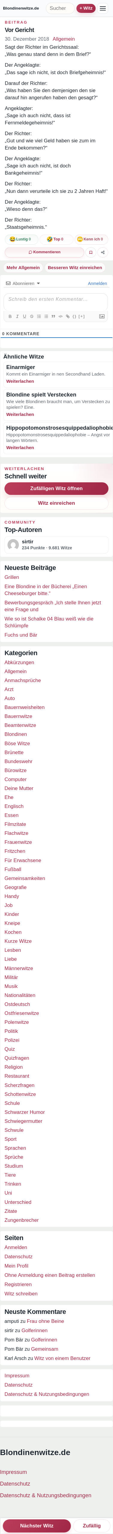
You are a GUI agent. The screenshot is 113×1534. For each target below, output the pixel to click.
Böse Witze (17, 743)
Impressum (16, 1376)
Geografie (15, 887)
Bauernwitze (18, 716)
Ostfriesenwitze (21, 1013)
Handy (11, 896)
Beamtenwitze (20, 725)
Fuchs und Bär (20, 635)
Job (8, 905)
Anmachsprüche (22, 680)
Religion (13, 1067)
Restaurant (16, 1076)
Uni (8, 1193)
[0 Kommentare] (44, 252)
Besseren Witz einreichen (75, 267)
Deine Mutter (18, 788)
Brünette (14, 752)
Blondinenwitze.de (21, 8)
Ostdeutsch (17, 1004)
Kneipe (12, 923)
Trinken (12, 1184)
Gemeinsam (44, 1349)
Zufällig (92, 1526)
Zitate (10, 1211)
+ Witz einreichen (86, 8)
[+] (82, 316)
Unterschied (17, 1202)
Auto (9, 698)
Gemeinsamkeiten (24, 878)
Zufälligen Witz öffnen (56, 488)
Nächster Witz (36, 1526)
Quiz (9, 1049)
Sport (10, 1139)
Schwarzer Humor (24, 1112)
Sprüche (13, 1157)
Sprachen (15, 1148)
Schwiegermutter (23, 1121)
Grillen (11, 577)
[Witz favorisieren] (90, 252)
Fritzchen (14, 851)
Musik (11, 986)
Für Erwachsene (22, 860)
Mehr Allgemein (23, 267)
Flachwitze (16, 833)
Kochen (13, 932)
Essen (11, 815)
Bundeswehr (18, 761)
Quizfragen (16, 1058)
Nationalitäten (19, 995)
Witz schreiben (20, 1294)
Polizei (11, 1040)
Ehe (8, 797)
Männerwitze (18, 968)
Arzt (8, 689)
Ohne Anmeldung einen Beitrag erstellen (49, 1275)
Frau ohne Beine (45, 1321)
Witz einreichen (56, 503)
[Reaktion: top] (56, 239)
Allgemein (64, 39)
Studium (13, 1166)
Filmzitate (15, 824)
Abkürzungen (19, 662)
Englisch (14, 806)
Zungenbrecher (21, 1220)
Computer (15, 779)
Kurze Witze (18, 941)
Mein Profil (16, 1266)
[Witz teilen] (102, 252)
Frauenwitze (18, 842)
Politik (11, 1031)
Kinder (11, 914)
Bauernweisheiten (24, 707)
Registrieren (18, 1284)
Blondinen (15, 734)
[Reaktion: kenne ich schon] (91, 239)
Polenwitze (16, 1022)
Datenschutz (18, 1256)
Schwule (14, 1130)
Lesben (12, 950)
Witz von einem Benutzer (62, 1358)
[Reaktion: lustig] (21, 239)
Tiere (10, 1175)
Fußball (12, 869)
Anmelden (97, 283)
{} (75, 316)
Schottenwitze (20, 1094)
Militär (11, 977)
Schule (12, 1103)
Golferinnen (35, 1330)
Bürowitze (15, 770)
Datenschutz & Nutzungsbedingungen (46, 1394)
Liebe (10, 959)
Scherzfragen (19, 1085)
